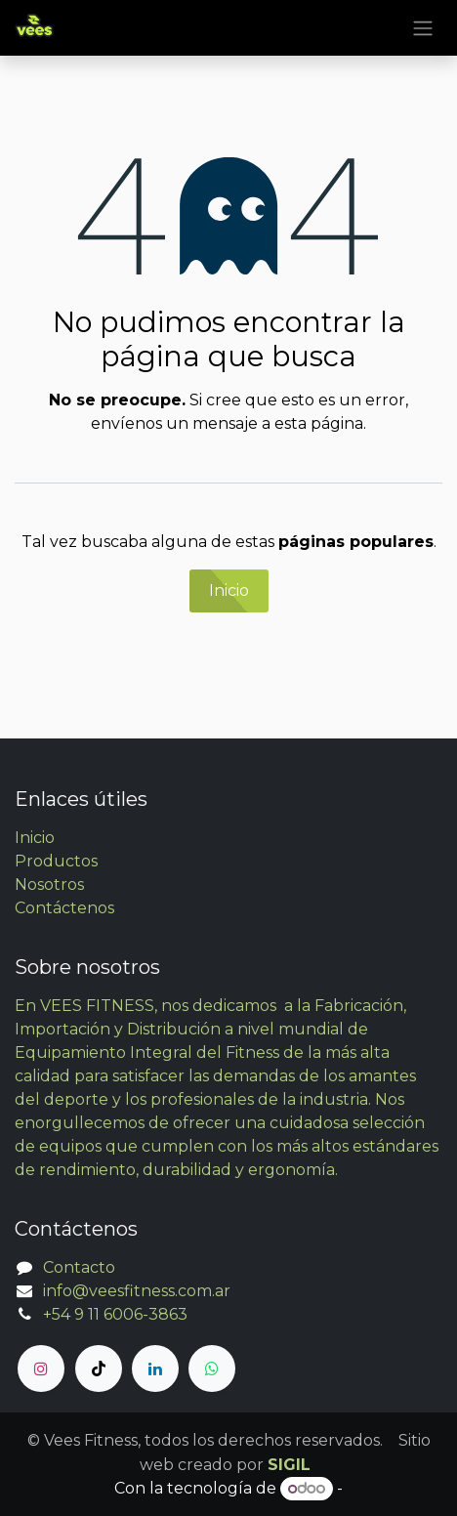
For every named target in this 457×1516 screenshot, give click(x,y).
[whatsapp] (211, 1368)
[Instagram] (41, 1368)
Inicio (229, 590)
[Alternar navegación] (422, 28)
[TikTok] (98, 1368)
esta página (318, 423)
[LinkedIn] (155, 1368)
